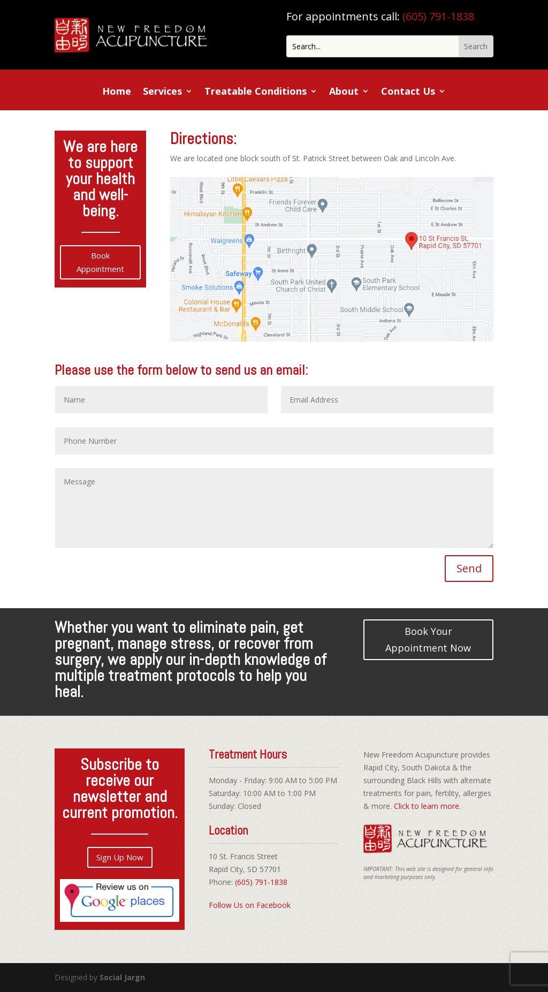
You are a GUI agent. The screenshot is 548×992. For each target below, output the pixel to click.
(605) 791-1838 (438, 16)
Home (116, 92)
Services (162, 92)
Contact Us (408, 92)
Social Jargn (122, 977)
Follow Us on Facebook (250, 905)
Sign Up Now (119, 857)
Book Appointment (100, 262)
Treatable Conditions (255, 92)
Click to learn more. (427, 806)
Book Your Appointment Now (428, 639)
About (344, 92)
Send (469, 568)
